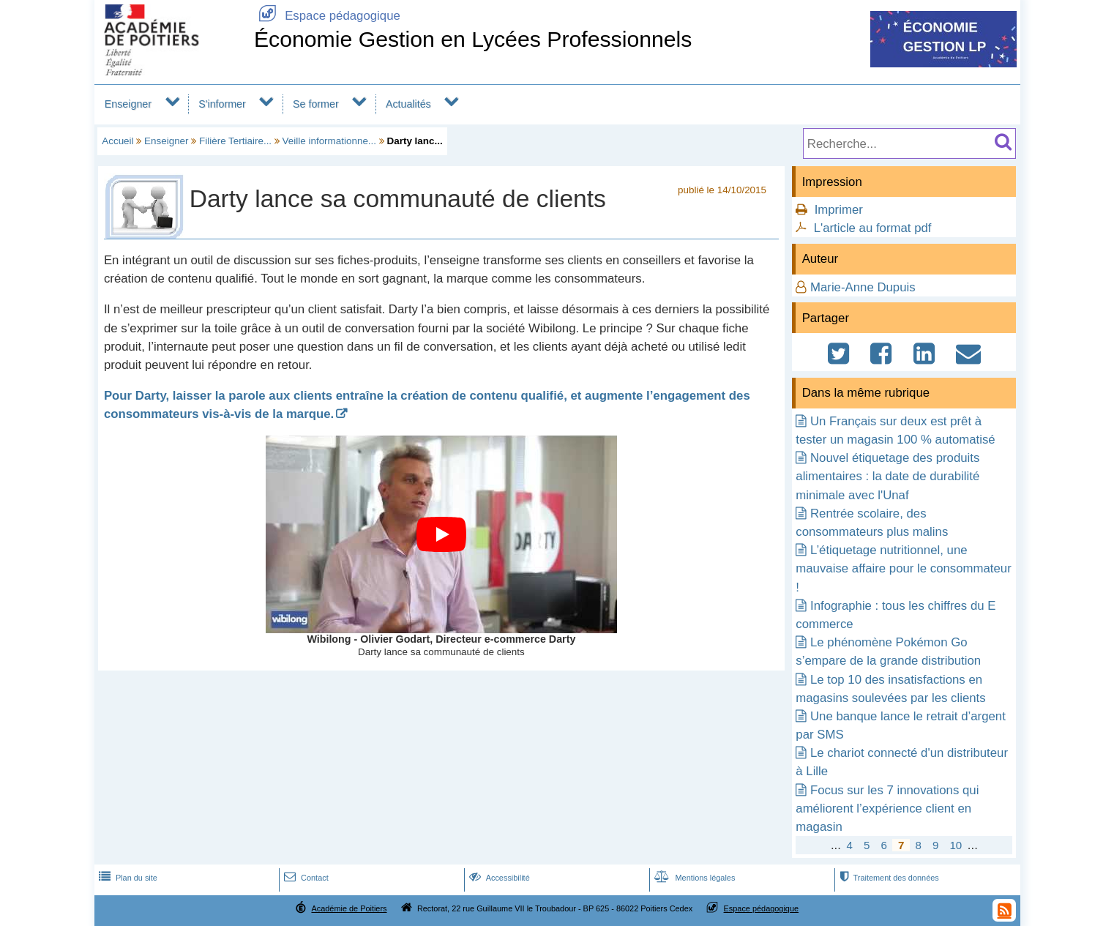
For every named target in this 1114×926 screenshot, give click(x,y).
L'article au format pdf (873, 228)
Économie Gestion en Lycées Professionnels (473, 39)
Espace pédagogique (327, 16)
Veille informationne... (329, 140)
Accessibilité (498, 877)
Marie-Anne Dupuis (863, 287)
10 (955, 845)
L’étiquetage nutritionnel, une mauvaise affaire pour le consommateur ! (903, 568)
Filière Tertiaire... (235, 140)
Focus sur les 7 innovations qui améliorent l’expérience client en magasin (887, 808)
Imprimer (839, 210)
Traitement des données (887, 877)
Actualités (408, 104)
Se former (316, 104)
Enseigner (128, 104)
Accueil (117, 140)
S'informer (222, 104)
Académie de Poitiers (348, 908)
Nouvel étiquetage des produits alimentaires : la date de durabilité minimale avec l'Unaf (887, 476)
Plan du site (126, 877)
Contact (305, 877)
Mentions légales (693, 877)
